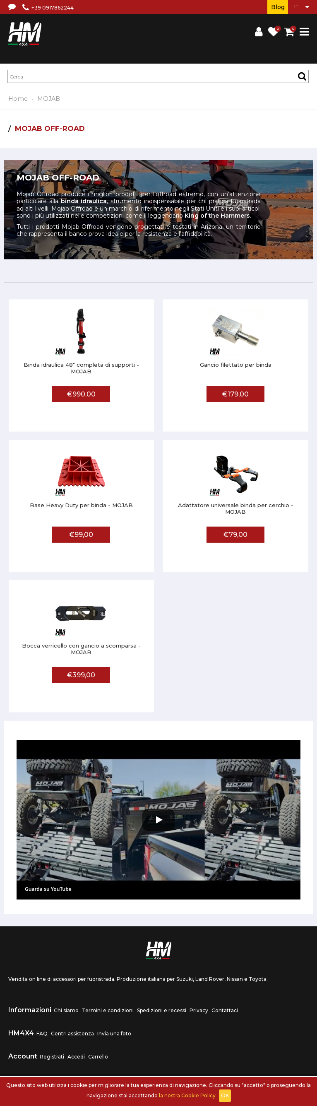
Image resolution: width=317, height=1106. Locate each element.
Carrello (98, 1057)
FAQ (42, 1033)
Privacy (199, 1010)
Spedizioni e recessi (161, 1010)
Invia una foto (114, 1033)
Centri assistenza (72, 1033)
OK (225, 1095)
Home (18, 98)
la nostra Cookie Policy (187, 1095)
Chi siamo (66, 1010)
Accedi (76, 1057)
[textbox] (158, 76)
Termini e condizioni (108, 1010)
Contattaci (224, 1010)
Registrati (52, 1057)
